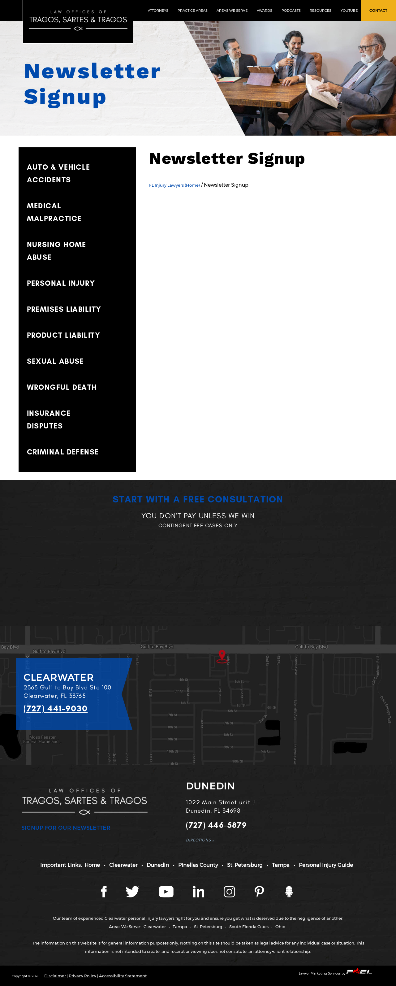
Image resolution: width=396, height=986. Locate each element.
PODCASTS (291, 10)
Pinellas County (198, 865)
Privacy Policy (82, 975)
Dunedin (158, 865)
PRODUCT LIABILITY (63, 335)
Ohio (280, 926)
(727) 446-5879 (216, 825)
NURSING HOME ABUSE (56, 251)
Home (92, 865)
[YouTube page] (166, 895)
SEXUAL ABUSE (55, 361)
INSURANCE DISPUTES (49, 419)
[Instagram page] (230, 895)
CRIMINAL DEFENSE (63, 451)
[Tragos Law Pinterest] (260, 895)
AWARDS (264, 10)
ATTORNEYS (158, 10)
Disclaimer (55, 975)
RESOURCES (320, 10)
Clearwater (123, 865)
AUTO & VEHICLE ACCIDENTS (58, 173)
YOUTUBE (349, 10)
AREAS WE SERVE (232, 10)
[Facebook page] (104, 895)
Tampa (281, 865)
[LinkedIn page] (199, 895)
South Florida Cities (249, 926)
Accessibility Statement (123, 975)
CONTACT (378, 10)
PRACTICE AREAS (193, 10)
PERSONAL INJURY (61, 283)
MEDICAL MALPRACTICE (54, 212)
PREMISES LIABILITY (64, 309)
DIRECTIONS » (200, 839)
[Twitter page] (133, 895)
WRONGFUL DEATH (62, 387)
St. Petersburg (245, 865)
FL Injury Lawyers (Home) (174, 185)
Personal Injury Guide (326, 865)
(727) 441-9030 (56, 708)
